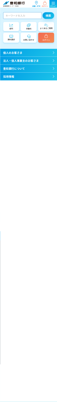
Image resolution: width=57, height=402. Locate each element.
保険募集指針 (12, 307)
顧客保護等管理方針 (15, 295)
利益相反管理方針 (14, 311)
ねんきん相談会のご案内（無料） (23, 172)
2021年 (10, 151)
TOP (5, 9)
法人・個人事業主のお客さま (43, 226)
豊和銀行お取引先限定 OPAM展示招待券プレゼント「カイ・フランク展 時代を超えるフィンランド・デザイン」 (30, 193)
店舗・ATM (36, 4)
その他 (9, 111)
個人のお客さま (14, 226)
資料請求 (10, 344)
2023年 (10, 141)
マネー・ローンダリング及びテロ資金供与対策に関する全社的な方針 (29, 247)
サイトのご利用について (17, 353)
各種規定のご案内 (14, 340)
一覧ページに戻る (30, 62)
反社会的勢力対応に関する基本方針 (21, 265)
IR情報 (9, 107)
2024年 (10, 136)
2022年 (10, 146)
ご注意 (9, 88)
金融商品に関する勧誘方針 (18, 303)
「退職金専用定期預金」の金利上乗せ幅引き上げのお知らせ (30, 181)
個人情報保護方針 (14, 299)
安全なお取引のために (16, 328)
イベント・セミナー (16, 102)
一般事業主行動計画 (15, 257)
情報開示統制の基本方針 (17, 291)
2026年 (10, 127)
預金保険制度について (16, 332)
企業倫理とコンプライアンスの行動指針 (23, 261)
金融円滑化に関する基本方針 (19, 253)
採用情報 (43, 236)
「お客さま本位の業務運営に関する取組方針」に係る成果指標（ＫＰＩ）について (29, 274)
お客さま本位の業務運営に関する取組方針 (24, 269)
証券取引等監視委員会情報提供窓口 (21, 336)
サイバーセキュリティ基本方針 (20, 320)
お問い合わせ (12, 348)
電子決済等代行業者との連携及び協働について (26, 324)
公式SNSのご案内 (14, 357)
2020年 (10, 155)
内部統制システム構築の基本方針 (21, 287)
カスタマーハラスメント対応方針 (21, 315)
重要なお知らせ (14, 83)
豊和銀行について (14, 236)
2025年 (10, 132)
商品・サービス (14, 92)
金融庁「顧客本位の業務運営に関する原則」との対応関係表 (29, 281)
